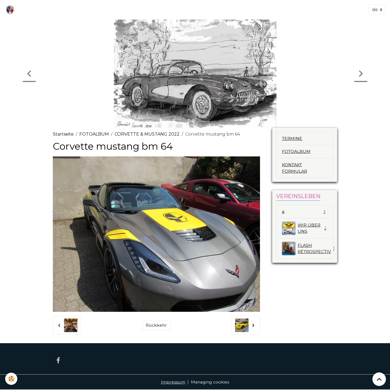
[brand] (11, 9)
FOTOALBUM (94, 134)
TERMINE (292, 138)
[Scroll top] (379, 379)
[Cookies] (11, 379)
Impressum (173, 382)
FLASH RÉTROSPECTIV (307, 249)
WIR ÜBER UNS (304, 228)
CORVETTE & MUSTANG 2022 (147, 134)
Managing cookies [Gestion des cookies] (210, 382)
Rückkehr (156, 325)
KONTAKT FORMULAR (295, 168)
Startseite (63, 134)
